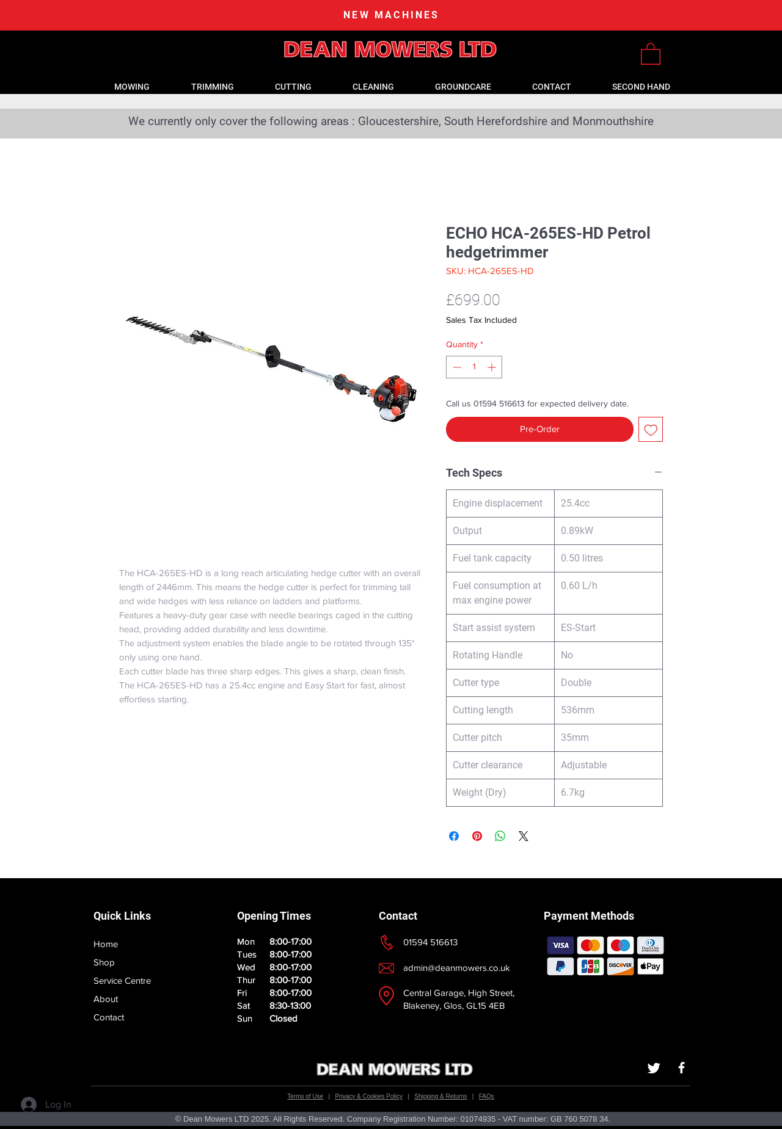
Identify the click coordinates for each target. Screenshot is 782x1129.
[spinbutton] (474, 367)
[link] (650, 53)
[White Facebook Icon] (681, 1067)
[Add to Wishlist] (650, 429)
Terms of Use (305, 1096)
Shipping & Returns (440, 1096)
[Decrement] (455, 367)
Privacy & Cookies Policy (369, 1096)
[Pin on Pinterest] (477, 836)
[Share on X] (523, 836)
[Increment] (492, 367)
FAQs (486, 1096)
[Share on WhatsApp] (500, 836)
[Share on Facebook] (454, 836)
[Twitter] (654, 1067)
